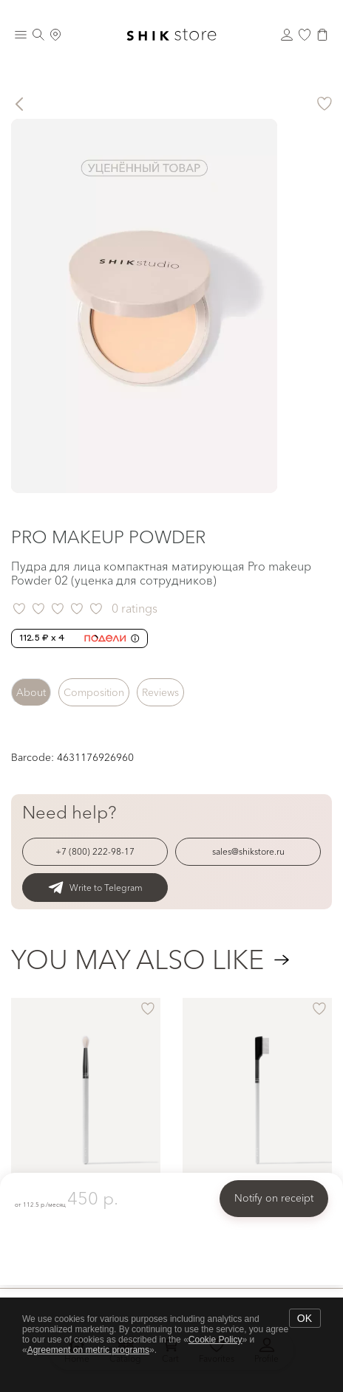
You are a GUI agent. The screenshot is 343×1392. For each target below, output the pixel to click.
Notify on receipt (273, 1198)
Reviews (160, 692)
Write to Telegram (95, 887)
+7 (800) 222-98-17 (95, 851)
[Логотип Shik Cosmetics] (171, 35)
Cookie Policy (215, 1339)
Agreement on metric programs (88, 1350)
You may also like (137, 959)
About (31, 692)
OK (304, 1318)
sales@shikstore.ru (248, 851)
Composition (94, 692)
